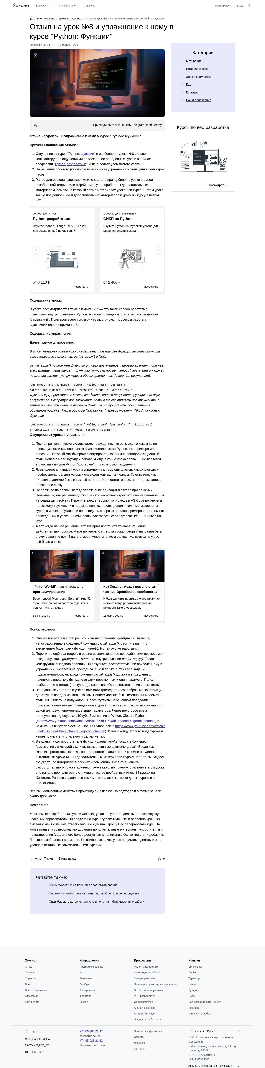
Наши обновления (198, 100)
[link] (97, 125)
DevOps (84, 984)
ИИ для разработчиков (148, 1019)
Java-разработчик (144, 978)
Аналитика (86, 978)
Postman (193, 1007)
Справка (30, 978)
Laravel (192, 984)
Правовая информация (148, 1031)
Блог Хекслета (46, 18)
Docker (192, 972)
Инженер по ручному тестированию (155, 984)
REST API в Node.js (200, 1013)
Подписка (89, 5)
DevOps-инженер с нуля (148, 990)
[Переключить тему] (249, 5)
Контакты (139, 1048)
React (191, 995)
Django (192, 990)
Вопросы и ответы (36, 990)
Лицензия (140, 1042)
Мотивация (193, 61)
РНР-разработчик (144, 995)
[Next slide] (158, 250)
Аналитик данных (144, 1007)
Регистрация (223, 5)
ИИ (81, 972)
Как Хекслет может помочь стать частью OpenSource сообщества (94, 893)
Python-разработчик (70, 164)
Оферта (139, 1036)
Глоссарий (31, 995)
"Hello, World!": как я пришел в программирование (83, 885)
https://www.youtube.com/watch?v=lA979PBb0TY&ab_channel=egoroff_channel (96, 721)
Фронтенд (85, 995)
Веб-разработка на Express (204, 1001)
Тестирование (88, 990)
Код (188, 84)
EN (34, 1052)
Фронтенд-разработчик (148, 972)
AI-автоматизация (145, 1013)
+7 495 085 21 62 (91, 1040)
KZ (41, 1052)
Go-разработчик (143, 1001)
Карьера (191, 92)
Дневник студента (69, 18)
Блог (28, 984)
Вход (240, 5)
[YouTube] (33, 1031)
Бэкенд (84, 1001)
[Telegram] (27, 1031)
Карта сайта (32, 1001)
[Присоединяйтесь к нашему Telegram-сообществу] (97, 125)
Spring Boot (195, 966)
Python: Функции (81, 154)
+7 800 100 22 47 (91, 1031)
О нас (28, 966)
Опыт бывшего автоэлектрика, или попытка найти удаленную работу (96, 901)
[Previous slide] (35, 250)
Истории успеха (197, 68)
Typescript (194, 978)
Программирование (91, 966)
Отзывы (29, 972)
